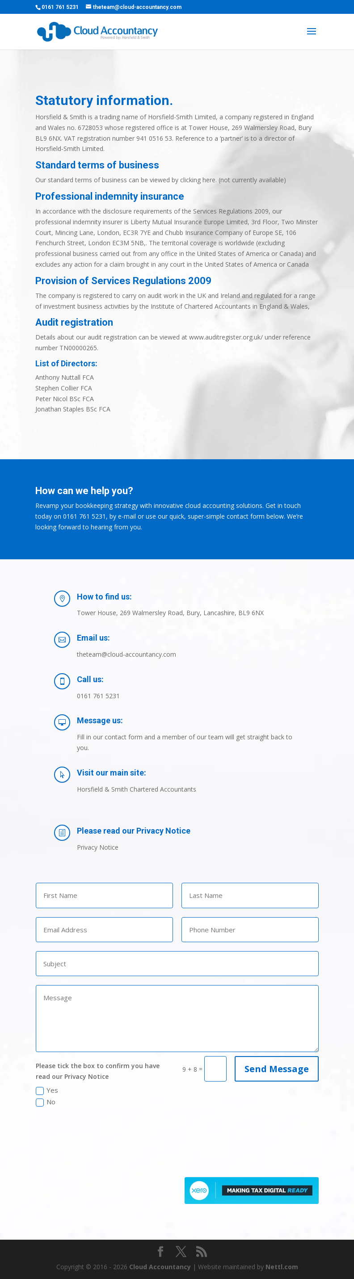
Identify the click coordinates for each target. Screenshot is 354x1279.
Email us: (93, 637)
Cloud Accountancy (160, 1266)
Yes (47, 1090)
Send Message (276, 1069)
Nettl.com (282, 1266)
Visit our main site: (111, 772)
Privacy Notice (97, 847)
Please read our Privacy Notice (133, 830)
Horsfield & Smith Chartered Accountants (136, 789)
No (45, 1102)
